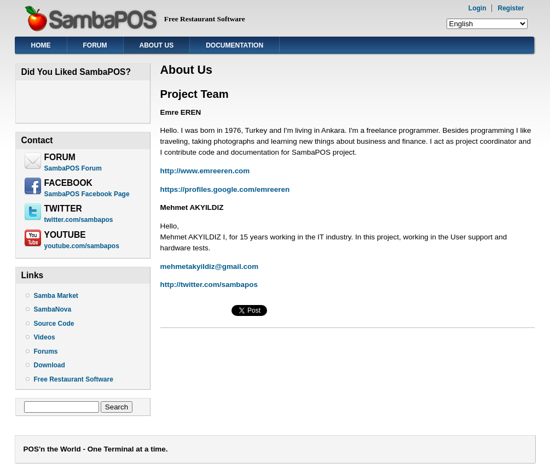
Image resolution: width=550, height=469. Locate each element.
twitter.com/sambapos (78, 220)
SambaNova (53, 309)
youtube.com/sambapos (81, 246)
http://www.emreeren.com (205, 171)
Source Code (54, 323)
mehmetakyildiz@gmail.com (209, 266)
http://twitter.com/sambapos (209, 284)
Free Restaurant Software (73, 379)
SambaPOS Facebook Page (87, 194)
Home (41, 45)
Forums (46, 351)
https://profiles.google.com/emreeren (225, 189)
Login (477, 8)
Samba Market (56, 296)
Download (49, 365)
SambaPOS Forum (73, 168)
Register (510, 8)
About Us (157, 45)
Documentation (234, 45)
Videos (44, 337)
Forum (95, 45)
